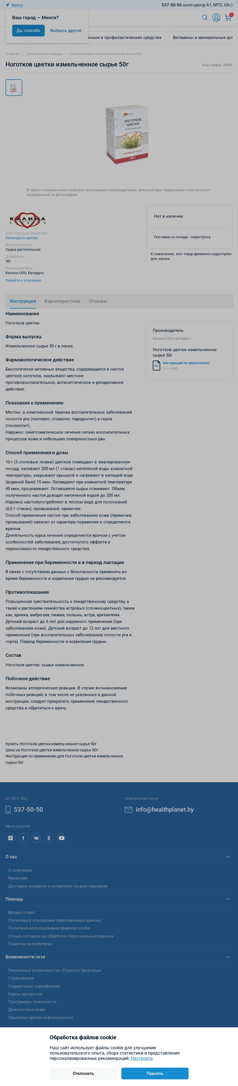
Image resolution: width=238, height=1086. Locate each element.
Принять (155, 1073)
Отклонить (83, 1073)
